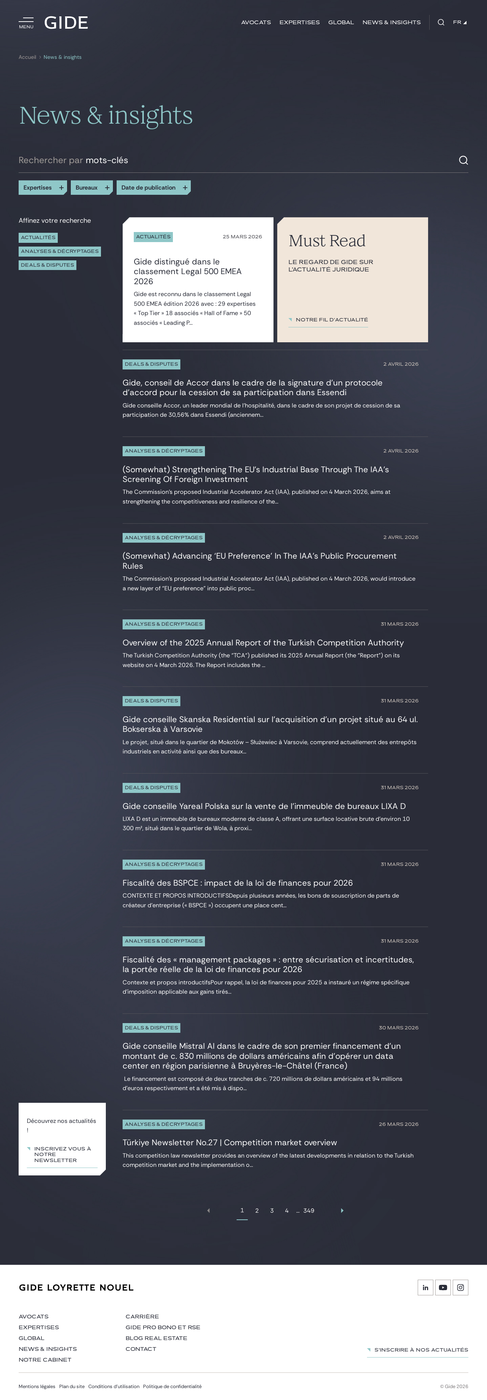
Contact (141, 1349)
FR (460, 22)
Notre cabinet (45, 1360)
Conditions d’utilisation (113, 1386)
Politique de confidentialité (172, 1386)
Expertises (299, 22)
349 (308, 1211)
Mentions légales (37, 1386)
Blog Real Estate (156, 1338)
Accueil (27, 57)
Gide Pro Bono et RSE (163, 1327)
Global (341, 22)
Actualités (38, 237)
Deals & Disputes (47, 265)
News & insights (392, 22)
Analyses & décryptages (60, 251)
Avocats (256, 22)
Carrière (142, 1317)
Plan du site (72, 1386)
